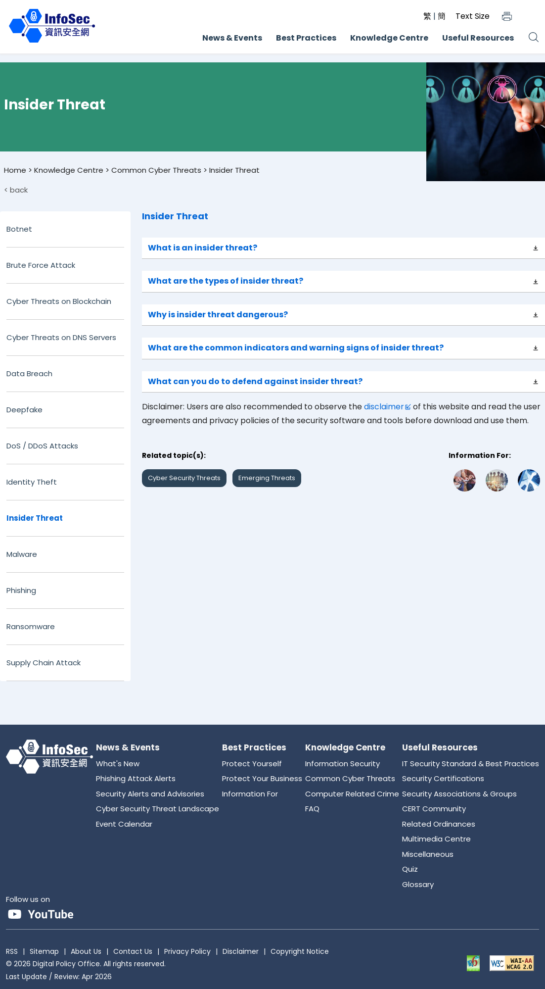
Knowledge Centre (389, 38)
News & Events (232, 38)
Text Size (472, 16)
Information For (250, 794)
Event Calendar (124, 824)
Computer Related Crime (352, 794)
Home (15, 170)
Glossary (418, 884)
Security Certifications (443, 778)
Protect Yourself (252, 763)
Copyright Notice (300, 951)
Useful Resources (478, 38)
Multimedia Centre (436, 839)
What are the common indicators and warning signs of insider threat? (296, 347)
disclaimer (384, 406)
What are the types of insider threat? (225, 281)
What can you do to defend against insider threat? (255, 381)
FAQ (312, 808)
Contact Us (132, 951)
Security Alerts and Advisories (150, 794)
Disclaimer (241, 951)
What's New (117, 763)
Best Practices (306, 38)
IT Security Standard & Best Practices (470, 763)
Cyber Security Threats (184, 478)
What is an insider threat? (202, 247)
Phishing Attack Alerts (136, 778)
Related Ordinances (438, 824)
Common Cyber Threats (156, 170)
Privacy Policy (187, 951)
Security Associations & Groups (459, 794)
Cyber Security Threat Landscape (157, 808)
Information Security (342, 763)
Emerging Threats (266, 478)
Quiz (410, 869)
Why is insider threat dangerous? (218, 314)
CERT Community (434, 808)
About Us (86, 951)
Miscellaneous (428, 854)
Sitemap (44, 951)
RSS (12, 951)
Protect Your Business (262, 778)
